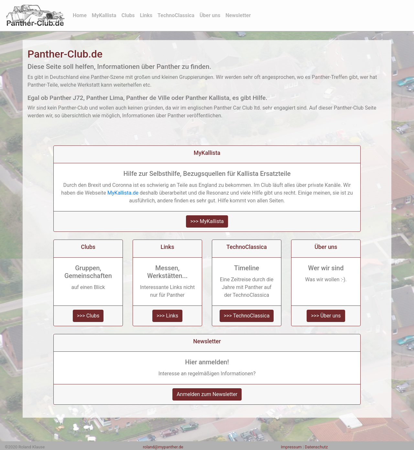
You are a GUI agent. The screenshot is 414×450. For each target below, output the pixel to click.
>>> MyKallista (206, 221)
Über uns (210, 15)
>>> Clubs (88, 316)
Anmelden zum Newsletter (207, 394)
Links (146, 15)
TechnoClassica (176, 15)
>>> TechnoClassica (247, 316)
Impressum (291, 447)
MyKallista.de (122, 193)
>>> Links (167, 316)
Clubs (128, 15)
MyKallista (104, 15)
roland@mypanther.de (163, 447)
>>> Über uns (326, 316)
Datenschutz (316, 447)
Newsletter (238, 15)
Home (81, 14)
